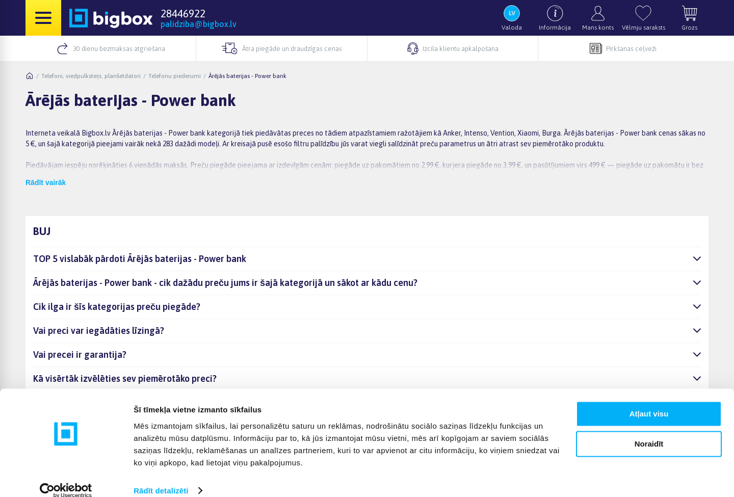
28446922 (183, 13)
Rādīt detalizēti (161, 477)
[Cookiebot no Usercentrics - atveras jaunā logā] (66, 477)
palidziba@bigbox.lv (199, 24)
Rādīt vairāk (45, 182)
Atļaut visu (649, 400)
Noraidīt (649, 430)
